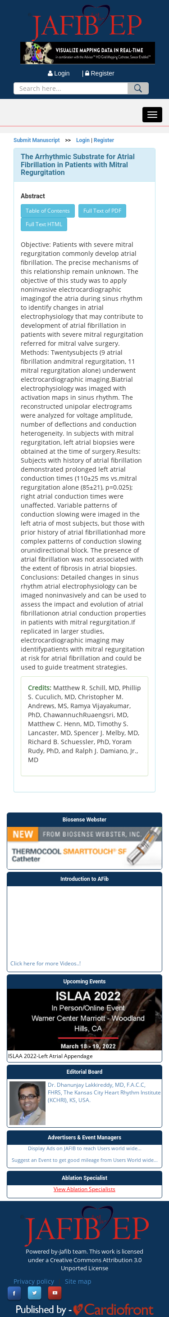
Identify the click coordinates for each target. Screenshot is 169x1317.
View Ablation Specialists (84, 1189)
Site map (78, 1281)
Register (99, 73)
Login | (65, 73)
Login (83, 140)
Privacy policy (34, 1281)
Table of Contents (48, 210)
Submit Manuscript (37, 140)
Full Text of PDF (102, 210)
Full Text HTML (44, 224)
